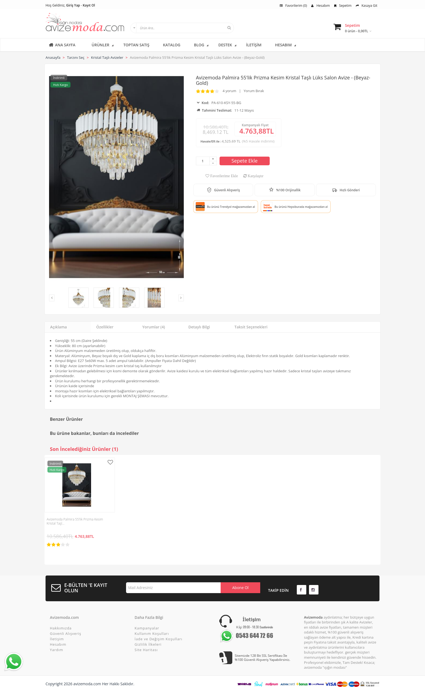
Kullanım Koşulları (152, 633)
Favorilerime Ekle (223, 176)
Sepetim (343, 5)
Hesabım (320, 5)
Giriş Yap (73, 5)
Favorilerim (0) (293, 5)
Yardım (56, 649)
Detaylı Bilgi (199, 326)
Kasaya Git (366, 5)
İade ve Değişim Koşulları (158, 638)
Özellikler (105, 326)
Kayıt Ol (89, 5)
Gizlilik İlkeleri (148, 644)
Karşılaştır (255, 176)
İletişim (57, 638)
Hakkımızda (61, 628)
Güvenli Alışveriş (65, 633)
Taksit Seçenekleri (251, 326)
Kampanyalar (147, 628)
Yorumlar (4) (153, 326)
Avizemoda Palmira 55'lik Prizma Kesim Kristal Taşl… (75, 521)
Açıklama (58, 326)
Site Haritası (146, 649)
